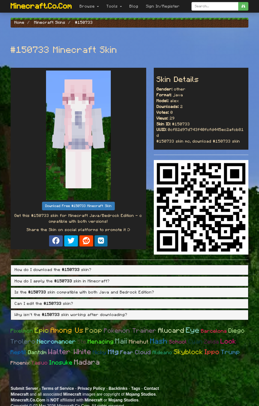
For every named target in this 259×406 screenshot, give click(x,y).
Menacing (101, 342)
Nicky (99, 352)
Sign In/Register (163, 6)
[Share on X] (71, 240)
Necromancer (56, 342)
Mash (158, 341)
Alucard (171, 330)
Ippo (212, 352)
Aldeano (162, 352)
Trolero (23, 342)
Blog (134, 6)
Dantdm (37, 352)
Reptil (19, 352)
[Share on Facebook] (56, 240)
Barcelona (214, 331)
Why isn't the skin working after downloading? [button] (71, 315)
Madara (87, 362)
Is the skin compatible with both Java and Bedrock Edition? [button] (84, 292)
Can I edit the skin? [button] (44, 304)
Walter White (69, 352)
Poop (93, 330)
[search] (243, 6)
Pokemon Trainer (130, 331)
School (178, 342)
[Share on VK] (101, 240)
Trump (230, 352)
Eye (193, 330)
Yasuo (39, 363)
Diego (236, 331)
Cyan (195, 342)
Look (228, 341)
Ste (81, 342)
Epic (42, 330)
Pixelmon (22, 331)
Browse (89, 6)
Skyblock (188, 352)
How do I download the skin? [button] (53, 270)
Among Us (67, 330)
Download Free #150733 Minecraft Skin (78, 206)
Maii (121, 341)
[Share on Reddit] (86, 240)
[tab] (129, 270)
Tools (114, 6)
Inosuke (61, 363)
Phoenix (20, 363)
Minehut (139, 342)
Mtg (113, 352)
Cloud (143, 352)
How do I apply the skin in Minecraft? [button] (62, 281)
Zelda (211, 342)
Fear (127, 352)
